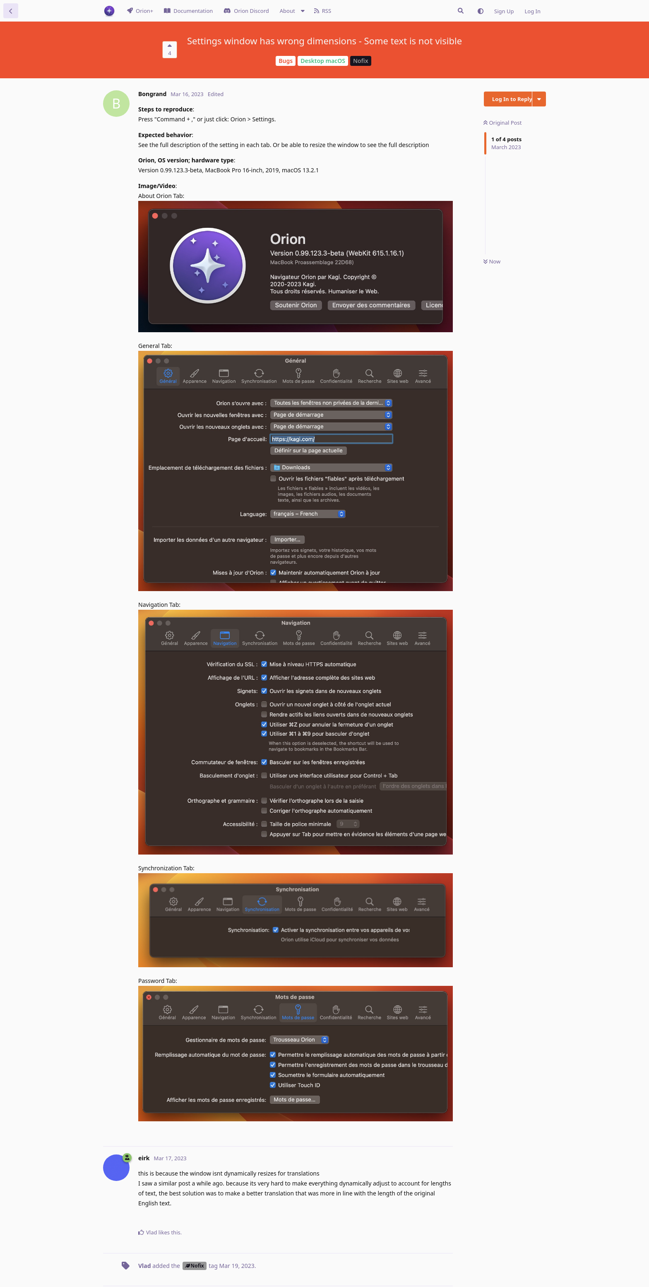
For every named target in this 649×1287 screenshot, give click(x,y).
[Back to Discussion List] (10, 10)
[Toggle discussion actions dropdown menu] (539, 99)
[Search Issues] (460, 10)
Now (491, 261)
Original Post (502, 122)
